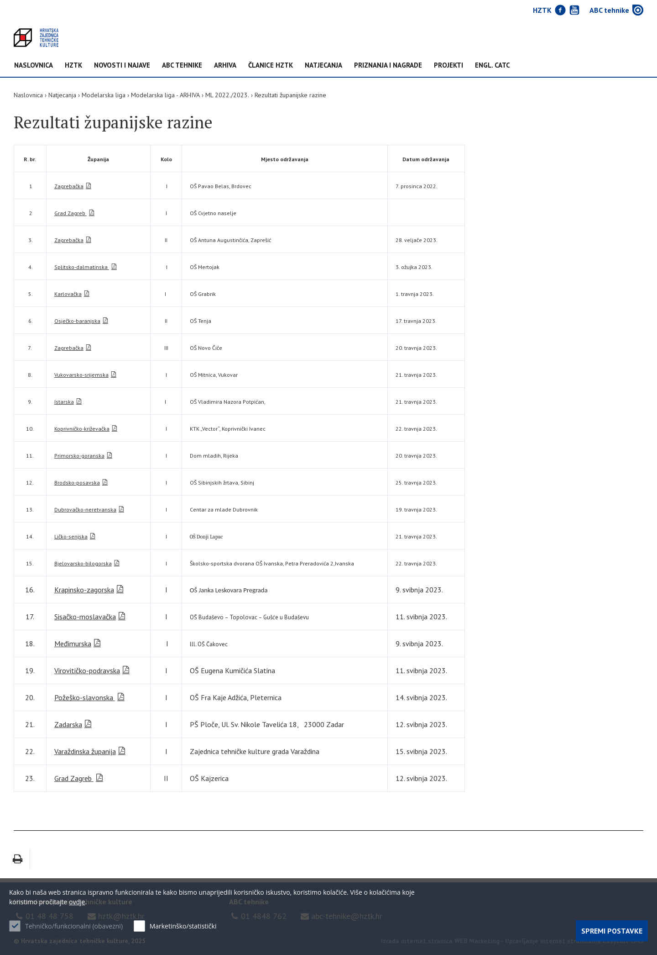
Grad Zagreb (70, 213)
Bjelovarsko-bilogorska (83, 563)
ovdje (77, 901)
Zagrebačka (68, 186)
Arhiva (225, 65)
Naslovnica (33, 65)
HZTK (73, 65)
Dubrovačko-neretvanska (85, 509)
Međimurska (72, 643)
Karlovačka (68, 293)
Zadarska (68, 724)
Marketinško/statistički (183, 926)
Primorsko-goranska (79, 455)
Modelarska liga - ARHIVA (165, 95)
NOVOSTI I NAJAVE (122, 65)
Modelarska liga (103, 95)
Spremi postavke (611, 930)
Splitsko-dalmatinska (81, 267)
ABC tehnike (182, 65)
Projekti (448, 65)
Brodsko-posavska (77, 482)
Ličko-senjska (71, 536)
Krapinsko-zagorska (84, 589)
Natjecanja (323, 65)
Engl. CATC (492, 65)
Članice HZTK (270, 65)
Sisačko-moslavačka (85, 616)
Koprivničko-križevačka (82, 428)
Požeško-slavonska (84, 697)
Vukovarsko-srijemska (81, 374)
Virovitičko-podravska (87, 670)
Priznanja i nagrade (388, 65)
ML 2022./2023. (227, 95)
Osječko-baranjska (77, 320)
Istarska (64, 401)
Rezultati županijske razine (290, 95)
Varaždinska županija (85, 751)
